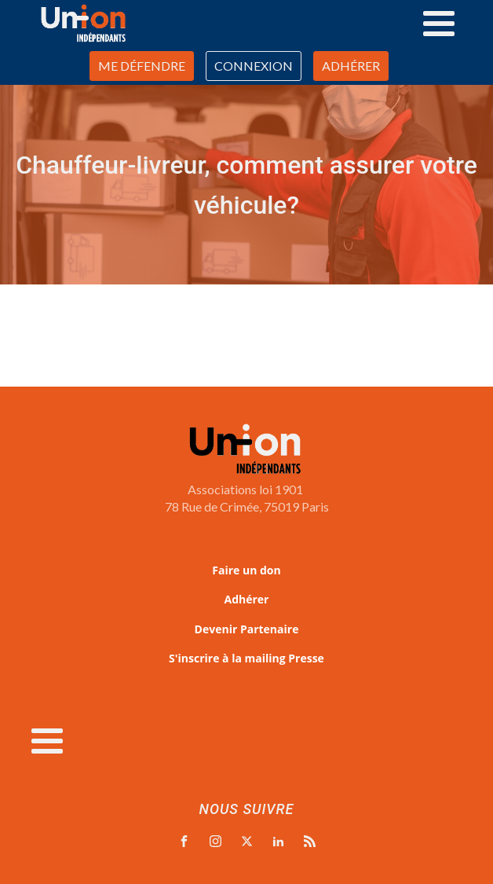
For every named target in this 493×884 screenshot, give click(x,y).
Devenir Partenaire (247, 629)
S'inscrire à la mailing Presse (246, 658)
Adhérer (247, 599)
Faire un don (246, 570)
